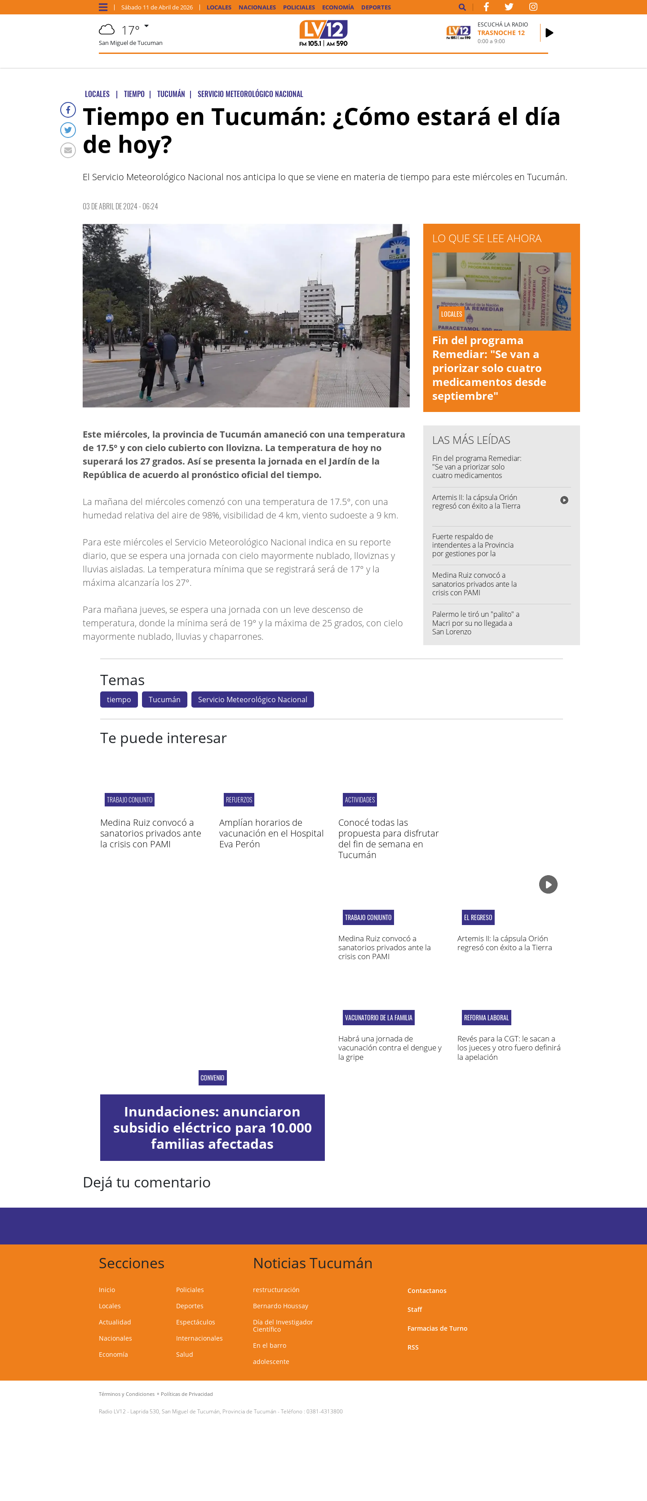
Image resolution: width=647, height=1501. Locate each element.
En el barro (269, 1345)
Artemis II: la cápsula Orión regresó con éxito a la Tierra (476, 501)
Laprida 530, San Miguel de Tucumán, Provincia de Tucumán (203, 1411)
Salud (184, 1354)
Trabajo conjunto (129, 799)
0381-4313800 (324, 1411)
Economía (338, 7)
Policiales (299, 7)
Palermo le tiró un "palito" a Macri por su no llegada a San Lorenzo (475, 622)
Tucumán (165, 699)
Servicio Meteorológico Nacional (252, 699)
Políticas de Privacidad (187, 1393)
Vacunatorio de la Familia (378, 1017)
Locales (219, 7)
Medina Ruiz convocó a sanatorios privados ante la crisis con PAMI (474, 583)
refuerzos (239, 799)
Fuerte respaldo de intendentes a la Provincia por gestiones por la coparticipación (473, 549)
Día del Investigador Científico (283, 1325)
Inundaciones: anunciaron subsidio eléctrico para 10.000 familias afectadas (212, 1127)
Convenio (212, 1078)
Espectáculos (195, 1322)
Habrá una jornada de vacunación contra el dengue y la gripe (390, 1047)
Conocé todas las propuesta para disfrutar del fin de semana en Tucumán (388, 838)
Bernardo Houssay (280, 1306)
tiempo (119, 699)
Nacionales (257, 7)
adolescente (271, 1361)
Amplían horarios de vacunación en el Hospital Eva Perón (271, 833)
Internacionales (199, 1338)
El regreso (478, 917)
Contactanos (427, 1290)
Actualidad (115, 1322)
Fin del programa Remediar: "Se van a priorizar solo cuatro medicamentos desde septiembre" (489, 367)
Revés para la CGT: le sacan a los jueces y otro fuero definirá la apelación (509, 1047)
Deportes (376, 7)
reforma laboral (486, 1017)
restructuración (276, 1289)
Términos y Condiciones (127, 1393)
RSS (413, 1347)
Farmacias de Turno (438, 1328)
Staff (415, 1309)
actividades (360, 799)
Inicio (107, 1289)
